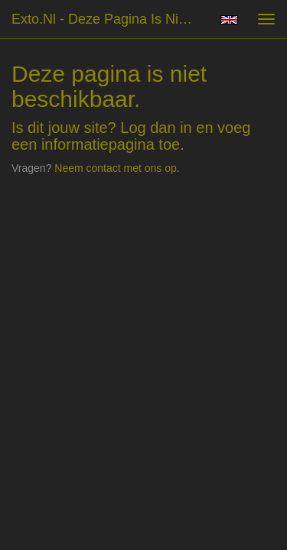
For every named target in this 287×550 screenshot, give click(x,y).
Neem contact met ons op (115, 168)
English (229, 19)
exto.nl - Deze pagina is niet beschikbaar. (109, 19)
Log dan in (155, 127)
